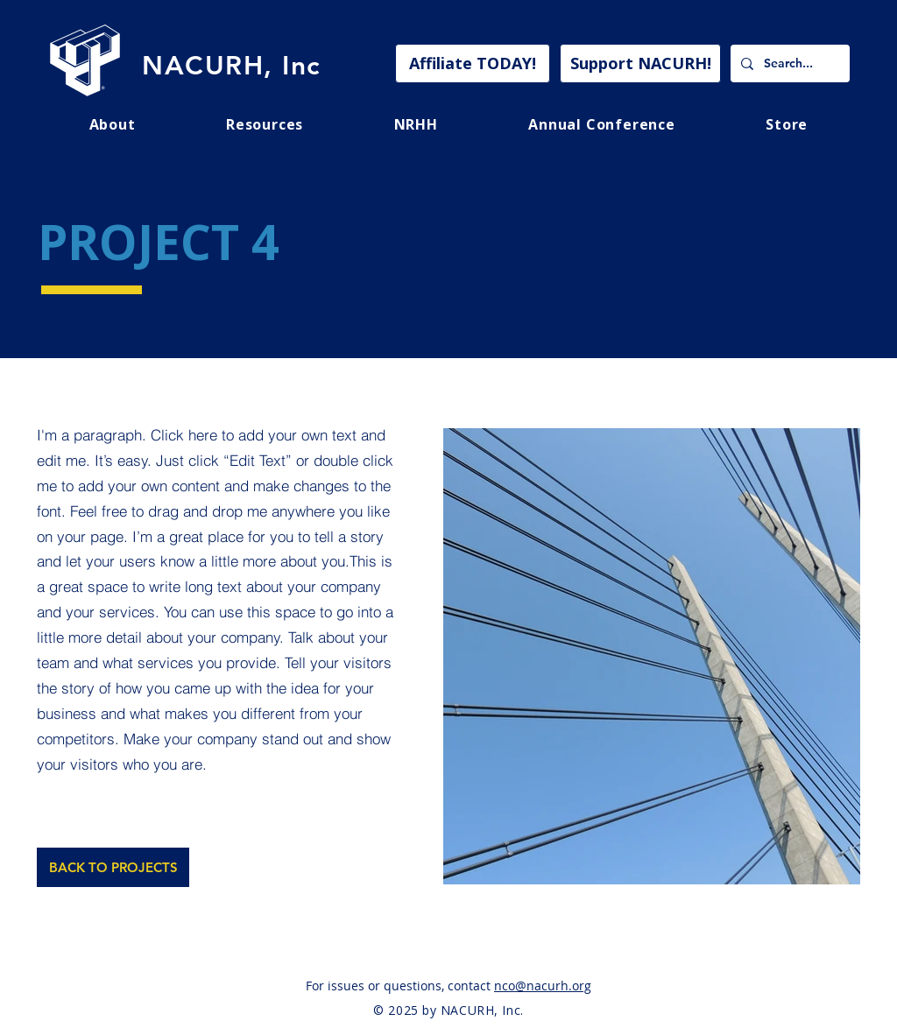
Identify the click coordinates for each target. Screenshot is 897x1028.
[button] (264, 124)
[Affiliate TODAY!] (472, 63)
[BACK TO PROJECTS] (113, 867)
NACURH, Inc (231, 65)
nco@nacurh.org (542, 985)
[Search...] (788, 63)
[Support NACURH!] (640, 63)
